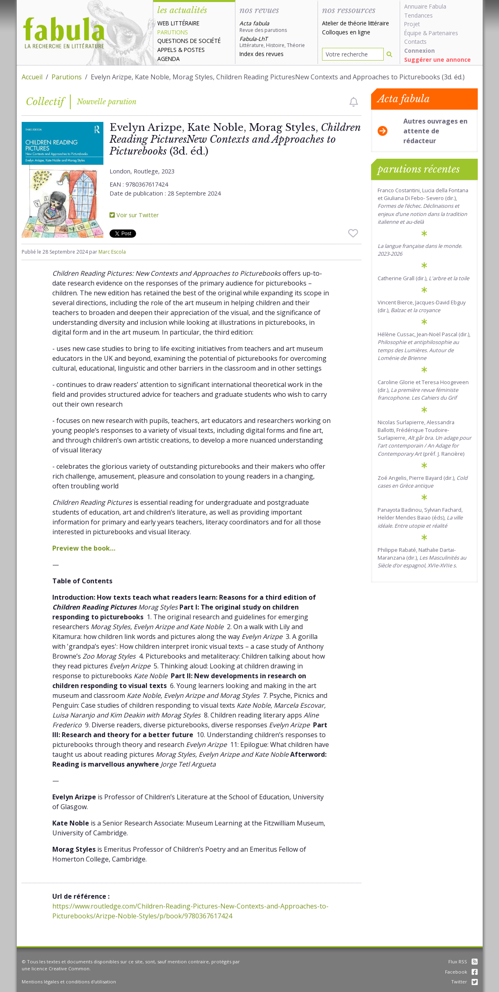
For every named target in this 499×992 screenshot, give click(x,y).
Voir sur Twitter (134, 215)
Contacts (415, 41)
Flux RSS (463, 961)
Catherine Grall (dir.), (423, 278)
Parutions (172, 32)
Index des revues (261, 54)
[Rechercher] (389, 54)
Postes (194, 50)
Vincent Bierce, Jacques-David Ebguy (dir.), (421, 306)
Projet (412, 24)
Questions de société (189, 41)
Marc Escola (112, 251)
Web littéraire (178, 23)
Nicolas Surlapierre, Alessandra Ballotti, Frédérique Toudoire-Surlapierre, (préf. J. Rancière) (424, 437)
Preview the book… (83, 548)
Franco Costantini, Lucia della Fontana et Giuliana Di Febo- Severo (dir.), (423, 206)
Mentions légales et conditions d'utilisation (69, 982)
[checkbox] (353, 102)
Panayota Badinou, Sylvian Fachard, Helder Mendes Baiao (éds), (420, 517)
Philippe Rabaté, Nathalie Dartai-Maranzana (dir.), (422, 557)
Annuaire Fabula (425, 6)
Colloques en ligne (346, 32)
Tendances (418, 15)
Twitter (464, 982)
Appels (167, 50)
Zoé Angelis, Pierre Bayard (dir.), (423, 481)
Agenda (168, 59)
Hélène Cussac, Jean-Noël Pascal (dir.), (424, 346)
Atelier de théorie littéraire (355, 23)
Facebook (461, 972)
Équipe (412, 33)
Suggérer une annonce (437, 59)
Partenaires (443, 33)
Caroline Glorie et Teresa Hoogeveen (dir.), (423, 389)
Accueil (32, 76)
